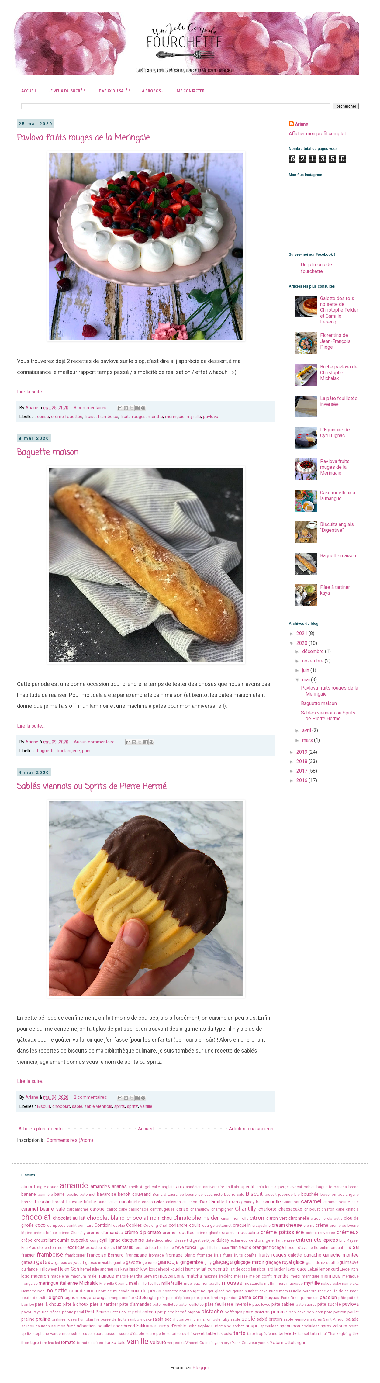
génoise (149, 1262)
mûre (281, 1283)
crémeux (348, 1232)
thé (355, 1333)
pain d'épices (178, 1297)
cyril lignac (109, 1240)
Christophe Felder (196, 1217)
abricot (28, 1186)
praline (27, 1319)
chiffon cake (333, 1209)
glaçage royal (278, 1262)
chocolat (61, 1106)
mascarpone (171, 1276)
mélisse (241, 1276)
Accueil (146, 1129)
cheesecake (290, 1209)
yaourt (263, 1342)
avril (307, 730)
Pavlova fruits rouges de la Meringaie (83, 138)
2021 (302, 633)
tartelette (287, 1333)
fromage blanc (180, 1255)
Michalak (88, 1283)
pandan (230, 1297)
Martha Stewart (143, 1276)
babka (309, 1186)
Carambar (290, 1202)
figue (202, 1247)
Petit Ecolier (120, 1312)
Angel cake (150, 1186)
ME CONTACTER (191, 91)
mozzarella (253, 1283)
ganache (312, 1255)
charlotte (267, 1209)
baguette (46, 750)
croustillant (45, 1240)
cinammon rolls (234, 1218)
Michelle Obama (113, 1283)
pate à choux (48, 1304)
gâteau (45, 1261)
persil (79, 1312)
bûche (90, 1202)
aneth (133, 1186)
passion (328, 1297)
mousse (232, 1282)
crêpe (27, 1240)
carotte (97, 1209)
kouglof (177, 1269)
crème (322, 1225)
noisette (57, 1290)
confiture (85, 1225)
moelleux (192, 1283)
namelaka (350, 1283)
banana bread (346, 1186)
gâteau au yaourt (69, 1262)
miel (133, 1283)
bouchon (328, 1194)
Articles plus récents (41, 1129)
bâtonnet (87, 1194)
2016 (302, 780)
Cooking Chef (155, 1225)
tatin (314, 1333)
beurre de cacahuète (204, 1194)
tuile (121, 1342)
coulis (195, 1225)
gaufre (119, 1262)
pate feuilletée (165, 1304)
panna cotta (251, 1297)
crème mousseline (240, 1232)
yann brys (223, 1342)
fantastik (124, 1247)
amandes (100, 1186)
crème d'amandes (105, 1232)
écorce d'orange (255, 1240)
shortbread (124, 1326)
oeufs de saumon (343, 1291)
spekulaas (311, 1326)
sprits (119, 1106)
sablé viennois (98, 1106)
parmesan (310, 1297)
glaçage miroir (249, 1262)
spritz (132, 1106)
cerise (43, 416)
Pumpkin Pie (88, 1319)
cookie (119, 1225)
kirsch (134, 1269)
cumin (63, 1240)
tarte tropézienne (262, 1333)
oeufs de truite (34, 1297)
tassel (303, 1333)
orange (100, 1297)
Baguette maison (47, 453)
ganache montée (341, 1255)
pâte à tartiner (104, 1304)
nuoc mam (278, 1291)
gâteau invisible (98, 1262)
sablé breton (269, 1319)
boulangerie (68, 750)
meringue (330, 1276)
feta (152, 1247)
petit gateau (144, 1312)
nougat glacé (212, 1291)
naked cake (331, 1283)
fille (210, 1247)
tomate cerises (90, 1342)
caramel (311, 1201)
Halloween (48, 1269)
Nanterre (28, 1291)
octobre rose (314, 1291)
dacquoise (133, 1240)
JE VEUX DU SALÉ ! (113, 91)
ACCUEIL (28, 91)
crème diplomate (143, 1232)
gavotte (133, 1262)
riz (202, 1319)
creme (308, 1225)
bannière (45, 1194)
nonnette (170, 1291)
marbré (122, 1276)
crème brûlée (45, 1232)
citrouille (318, 1218)
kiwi (144, 1269)
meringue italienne (58, 1283)
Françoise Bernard (105, 1255)
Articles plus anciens (251, 1129)
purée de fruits (114, 1319)
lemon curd (329, 1269)
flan (234, 1247)
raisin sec (162, 1319)
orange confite (121, 1297)
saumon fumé (63, 1326)
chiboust (312, 1209)
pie (160, 1312)
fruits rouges (133, 416)
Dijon (210, 1240)
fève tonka (185, 1247)
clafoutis (335, 1218)
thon (25, 1342)
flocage (276, 1247)
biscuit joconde (279, 1194)
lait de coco (240, 1269)
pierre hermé (175, 1312)
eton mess (57, 1247)
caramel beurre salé (43, 1209)
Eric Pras (28, 1247)
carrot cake (117, 1209)
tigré (34, 1342)
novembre (313, 661)
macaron (40, 1276)
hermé (85, 1269)
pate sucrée (306, 1304)
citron (257, 1217)
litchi (355, 1269)
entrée (289, 1240)
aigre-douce (47, 1186)
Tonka (110, 1342)
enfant (277, 1240)
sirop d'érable (172, 1326)
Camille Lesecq (225, 1202)
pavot (26, 1312)
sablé (77, 1106)
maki (92, 1276)
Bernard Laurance (168, 1194)
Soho (192, 1326)
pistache (212, 1311)
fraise (90, 416)
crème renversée (320, 1232)
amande (74, 1185)
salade (352, 1319)
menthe (155, 416)
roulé (216, 1319)
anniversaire (213, 1186)
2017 (302, 771)
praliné (43, 1319)
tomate (68, 1342)
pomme (279, 1312)
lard (270, 1269)
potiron (339, 1312)
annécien (194, 1186)
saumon (43, 1326)
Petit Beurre (97, 1312)
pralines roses (64, 1319)
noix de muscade (113, 1291)
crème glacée (208, 1232)
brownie (74, 1202)
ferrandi (141, 1247)
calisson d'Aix (194, 1202)
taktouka (224, 1333)
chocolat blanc (105, 1217)
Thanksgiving (339, 1333)
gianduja (168, 1261)
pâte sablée (282, 1304)
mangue (106, 1276)
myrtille (194, 416)
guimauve (349, 1262)
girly (208, 1262)
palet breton (212, 1297)
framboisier (75, 1255)
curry (94, 1240)
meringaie (175, 416)
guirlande (29, 1269)
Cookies (134, 1225)
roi (208, 1319)
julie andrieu (102, 1269)
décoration (164, 1240)
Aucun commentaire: (95, 742)
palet (195, 1297)
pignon (194, 1312)
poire (248, 1312)
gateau (28, 1262)
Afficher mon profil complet (317, 134)
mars (308, 740)
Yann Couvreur (244, 1342)
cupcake (79, 1240)
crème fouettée (66, 416)
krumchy (192, 1269)
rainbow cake (140, 1319)
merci (295, 1276)
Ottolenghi (145, 1297)
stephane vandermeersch (55, 1333)
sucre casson (106, 1333)
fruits (227, 1255)
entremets (309, 1239)
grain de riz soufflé (322, 1262)
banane (28, 1194)
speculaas (269, 1326)
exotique (76, 1247)
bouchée (310, 1194)
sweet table (204, 1333)
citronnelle (298, 1218)
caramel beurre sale (341, 1202)
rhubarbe (181, 1319)
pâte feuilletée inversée (228, 1304)
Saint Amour (334, 1319)
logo (25, 1276)
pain (86, 750)
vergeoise (176, 1342)
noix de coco (83, 1291)
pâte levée (261, 1304)
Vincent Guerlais (199, 1342)
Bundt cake (108, 1202)
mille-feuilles (149, 1283)
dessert (181, 1240)
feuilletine (165, 1247)
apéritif (248, 1186)
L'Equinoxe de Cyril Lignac (335, 432)
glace (299, 1262)
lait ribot (258, 1269)
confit (72, 1225)
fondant (336, 1247)
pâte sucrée (329, 1304)
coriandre (178, 1225)
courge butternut (217, 1225)
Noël (41, 1291)
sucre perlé (155, 1333)
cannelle (272, 1202)
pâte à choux (76, 1304)
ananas (119, 1186)
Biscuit (43, 1106)
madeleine (60, 1276)
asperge (281, 1186)
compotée (56, 1225)
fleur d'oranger (253, 1247)
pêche (55, 1312)
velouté (158, 1342)
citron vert (276, 1218)
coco (40, 1225)
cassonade (138, 1209)
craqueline (261, 1225)
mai (306, 680)
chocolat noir (143, 1217)
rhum (194, 1319)
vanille (146, 1106)
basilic (72, 1194)
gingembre (191, 1262)
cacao (147, 1202)
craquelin (242, 1225)
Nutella (295, 1291)
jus (116, 1269)
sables (316, 1319)
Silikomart (147, 1326)
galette (295, 1255)
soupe (252, 1326)
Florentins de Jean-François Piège (335, 341)
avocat (296, 1186)
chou (167, 1218)
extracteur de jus (100, 1247)
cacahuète (129, 1202)
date (150, 1240)
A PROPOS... (153, 91)
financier (221, 1247)
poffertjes (233, 1312)
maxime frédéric (218, 1276)
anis (180, 1186)
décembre (313, 651)
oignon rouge (77, 1297)
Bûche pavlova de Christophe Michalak (339, 372)
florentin (321, 1247)
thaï (323, 1333)
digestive (197, 1240)
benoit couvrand (134, 1194)
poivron (262, 1312)
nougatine (235, 1291)
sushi (187, 1333)
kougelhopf (159, 1269)
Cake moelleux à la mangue (337, 495)
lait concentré (214, 1269)
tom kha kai (50, 1342)
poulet (353, 1312)
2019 (302, 752)
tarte (239, 1332)
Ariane (301, 124)
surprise (173, 1333)
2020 (302, 643)
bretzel (27, 1202)
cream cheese (287, 1225)
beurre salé (234, 1194)
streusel (85, 1333)
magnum (78, 1276)
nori (182, 1291)
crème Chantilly (71, 1232)
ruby (225, 1319)
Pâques (272, 1297)
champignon (222, 1209)
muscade (294, 1283)
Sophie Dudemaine (214, 1326)
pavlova (210, 416)
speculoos (290, 1326)
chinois (352, 1209)
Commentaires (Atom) (70, 1140)
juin (306, 670)
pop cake (297, 1312)
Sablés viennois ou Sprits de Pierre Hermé (91, 787)
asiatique (265, 1186)
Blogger (200, 1368)
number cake (256, 1291)
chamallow (199, 1209)
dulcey (222, 1240)
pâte (342, 1297)
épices (330, 1240)
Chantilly (245, 1208)
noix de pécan (146, 1291)
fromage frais (209, 1255)
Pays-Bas (41, 1312)
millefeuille (171, 1283)
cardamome (77, 1209)
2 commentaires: (91, 1097)
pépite (67, 1312)
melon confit (260, 1276)
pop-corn (315, 1312)
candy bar (253, 1202)
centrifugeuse (162, 1209)
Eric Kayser (349, 1240)
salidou (27, 1326)
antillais (232, 1186)
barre (59, 1194)
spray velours (334, 1326)
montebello (211, 1283)
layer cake (296, 1269)
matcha (194, 1276)
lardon (279, 1269)
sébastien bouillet (94, 1326)
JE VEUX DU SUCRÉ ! (67, 91)
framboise (108, 416)
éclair (235, 1240)
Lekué (313, 1269)
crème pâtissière (282, 1232)
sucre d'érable (131, 1333)
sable (235, 1319)
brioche (43, 1202)
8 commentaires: (91, 407)
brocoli (58, 1202)
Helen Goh (68, 1269)
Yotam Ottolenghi (287, 1342)
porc (328, 1312)
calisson (173, 1202)
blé (297, 1194)
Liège (345, 1269)
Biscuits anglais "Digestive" (337, 527)
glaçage (222, 1261)
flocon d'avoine (299, 1247)
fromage (156, 1255)
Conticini (103, 1225)
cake (159, 1202)
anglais (168, 1186)
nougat (193, 1291)
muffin (269, 1283)
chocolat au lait (69, 1218)
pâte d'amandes (135, 1304)
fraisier (28, 1255)
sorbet (238, 1326)
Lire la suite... (31, 392)
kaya (124, 1269)
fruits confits (245, 1255)
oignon (56, 1297)
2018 (302, 761)
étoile (42, 1247)
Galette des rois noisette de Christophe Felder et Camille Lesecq (339, 310)
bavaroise (106, 1194)
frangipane (136, 1255)
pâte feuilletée (191, 1304)
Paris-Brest (290, 1297)
